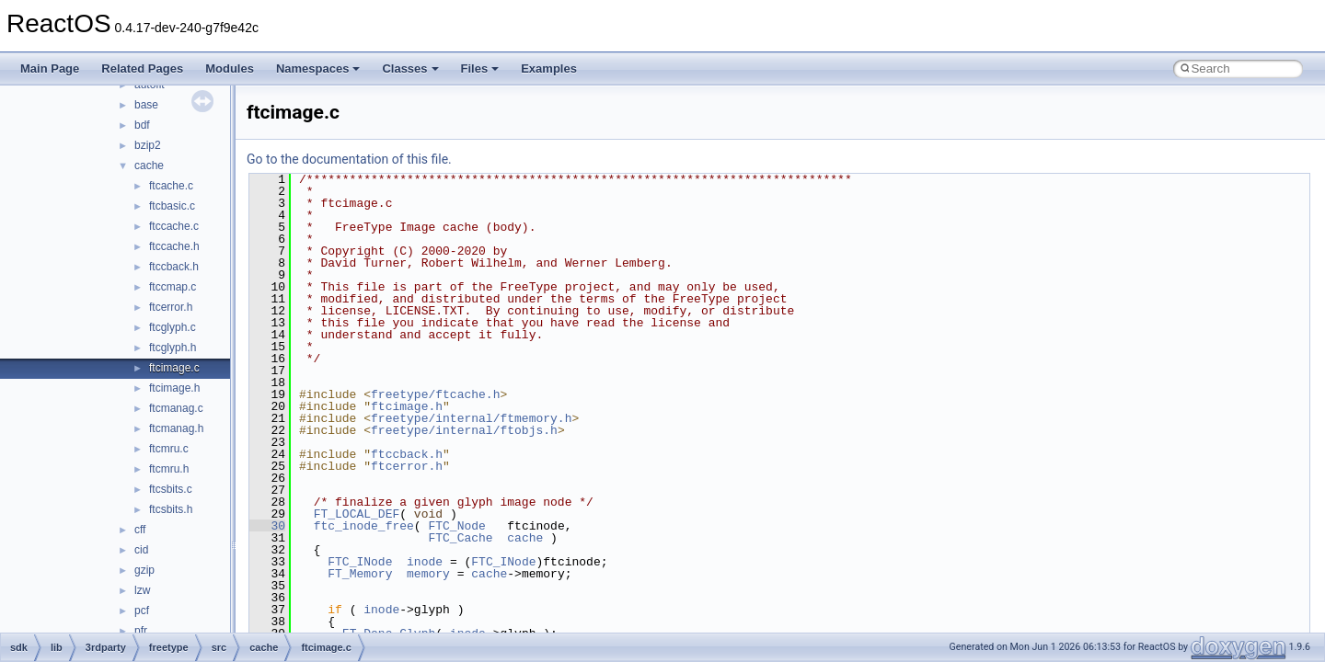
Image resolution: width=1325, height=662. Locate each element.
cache (149, 165)
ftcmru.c (169, 448)
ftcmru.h (169, 468)
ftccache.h (174, 246)
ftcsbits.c (170, 489)
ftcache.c (171, 185)
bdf (142, 125)
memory (428, 573)
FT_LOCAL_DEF (357, 514)
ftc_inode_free (364, 526)
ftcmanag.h (176, 428)
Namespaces (318, 68)
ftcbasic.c (172, 206)
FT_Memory (360, 573)
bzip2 (147, 145)
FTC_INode (360, 562)
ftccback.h (174, 266)
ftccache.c (174, 226)
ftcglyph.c (172, 327)
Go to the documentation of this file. (349, 159)
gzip (144, 570)
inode (425, 562)
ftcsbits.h (170, 509)
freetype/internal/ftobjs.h (464, 430)
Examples (549, 68)
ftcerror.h (170, 307)
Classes (410, 68)
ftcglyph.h (172, 347)
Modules (229, 68)
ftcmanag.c (176, 408)
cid (141, 549)
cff (139, 529)
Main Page (49, 68)
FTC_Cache (460, 538)
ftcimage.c (174, 367)
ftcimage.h (174, 388)
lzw (142, 590)
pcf (141, 610)
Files (480, 68)
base (146, 104)
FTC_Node (456, 526)
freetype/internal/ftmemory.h (471, 418)
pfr (140, 630)
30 (267, 526)
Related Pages (142, 68)
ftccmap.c (172, 286)
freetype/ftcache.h (435, 394)
